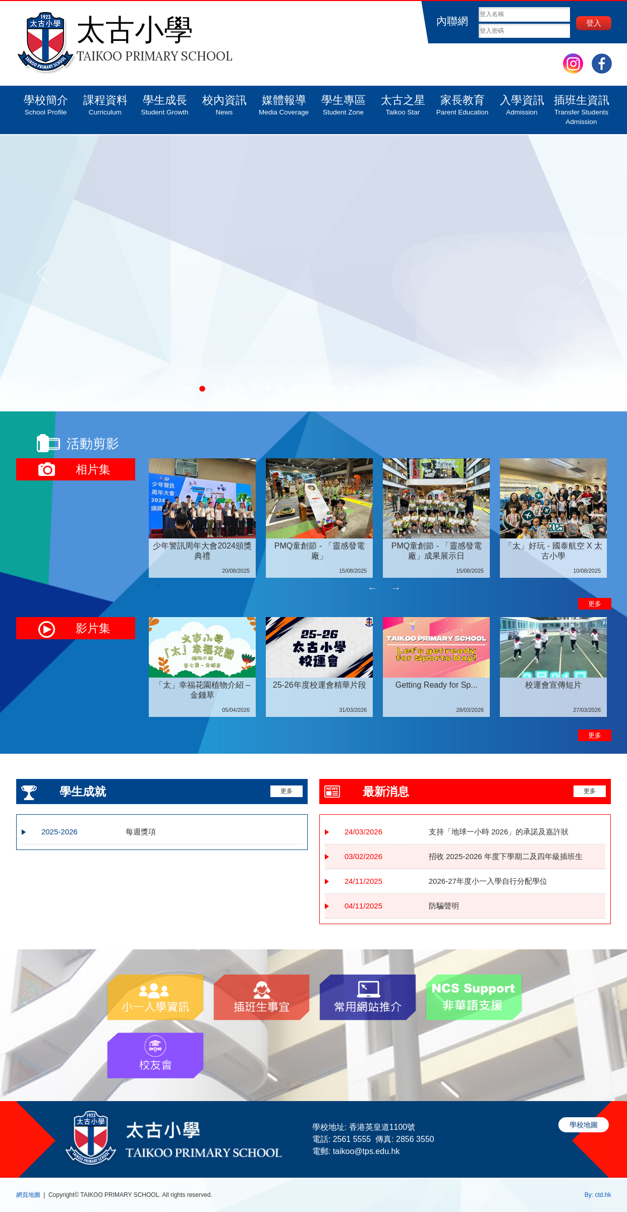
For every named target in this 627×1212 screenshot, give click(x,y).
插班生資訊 (581, 106)
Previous (372, 588)
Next (396, 588)
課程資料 (105, 101)
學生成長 (165, 101)
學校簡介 (46, 101)
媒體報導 (284, 101)
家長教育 (462, 101)
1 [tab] (158, 585)
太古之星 (403, 101)
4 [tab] (508, 585)
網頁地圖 (28, 1194)
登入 (593, 23)
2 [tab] (275, 585)
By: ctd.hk (598, 1194)
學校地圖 (583, 1125)
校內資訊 (224, 101)
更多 (594, 604)
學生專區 (343, 101)
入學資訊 (522, 101)
